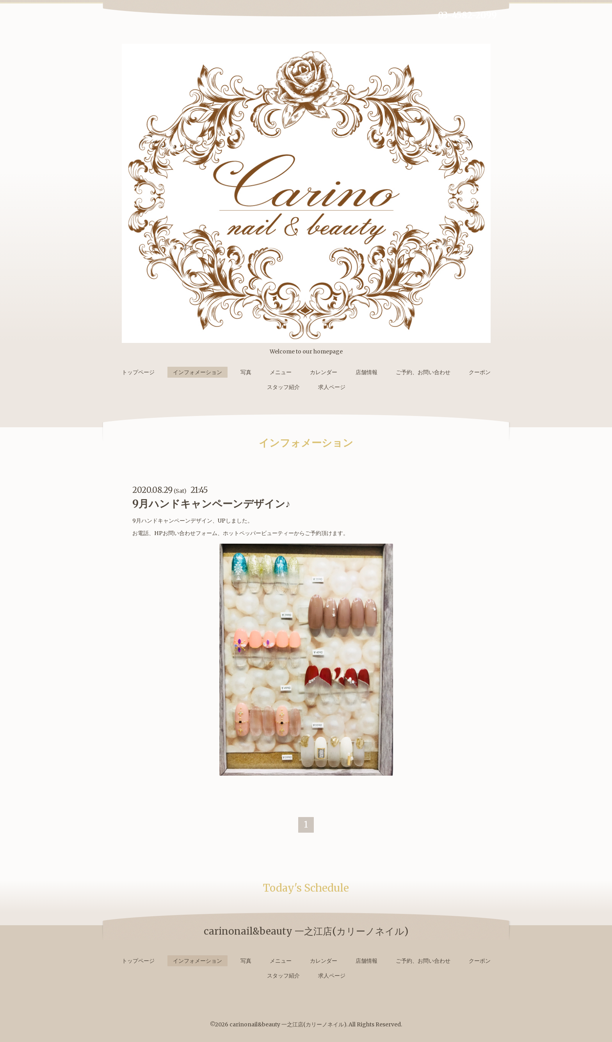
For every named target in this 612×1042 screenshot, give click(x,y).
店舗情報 (366, 372)
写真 (245, 372)
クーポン (480, 372)
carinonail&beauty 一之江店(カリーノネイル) (288, 1024)
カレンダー (323, 372)
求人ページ (331, 387)
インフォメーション (197, 372)
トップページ (138, 372)
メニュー (281, 372)
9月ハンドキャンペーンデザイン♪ (211, 503)
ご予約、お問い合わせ (423, 372)
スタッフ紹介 (283, 387)
